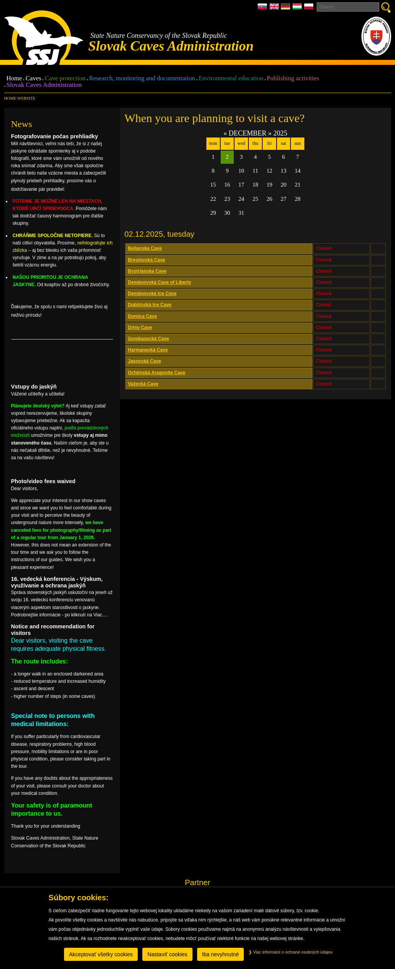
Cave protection (65, 78)
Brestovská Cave (146, 260)
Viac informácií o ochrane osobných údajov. (290, 952)
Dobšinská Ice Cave (150, 304)
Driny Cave (140, 327)
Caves (33, 78)
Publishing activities (293, 78)
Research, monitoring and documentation (142, 78)
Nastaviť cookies (167, 954)
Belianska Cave (145, 248)
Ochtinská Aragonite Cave (157, 372)
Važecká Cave (143, 384)
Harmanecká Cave (148, 350)
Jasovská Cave (144, 361)
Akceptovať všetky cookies (101, 954)
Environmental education (231, 78)
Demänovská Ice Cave (152, 293)
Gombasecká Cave (148, 338)
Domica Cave (142, 316)
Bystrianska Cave (147, 271)
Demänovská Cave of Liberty (159, 282)
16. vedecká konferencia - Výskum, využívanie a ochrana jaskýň (57, 582)
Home (14, 78)
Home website (19, 98)
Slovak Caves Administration (44, 85)
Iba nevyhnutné (220, 954)
